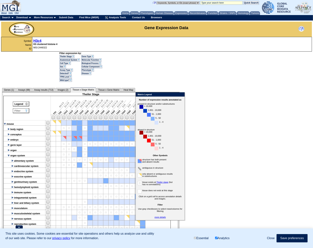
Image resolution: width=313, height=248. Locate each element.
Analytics (222, 238)
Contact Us (138, 17)
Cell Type (65, 63)
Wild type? (65, 80)
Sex (62, 67)
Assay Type (66, 70)
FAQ (17, 13)
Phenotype (87, 70)
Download (22, 17)
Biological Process (91, 63)
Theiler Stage (67, 57)
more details (204, 217)
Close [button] (271, 238)
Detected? (65, 73)
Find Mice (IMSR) (89, 17)
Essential (201, 238)
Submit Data (66, 17)
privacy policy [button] (61, 238)
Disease (86, 73)
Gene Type (87, 57)
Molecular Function (91, 60)
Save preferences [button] (292, 238)
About (4, 13)
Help (10, 13)
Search (6, 17)
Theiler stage (206, 182)
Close (225, 94)
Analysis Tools (115, 17)
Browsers (156, 17)
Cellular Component (92, 67)
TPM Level (65, 77)
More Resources (43, 17)
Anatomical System (69, 60)
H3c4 (37, 41)
